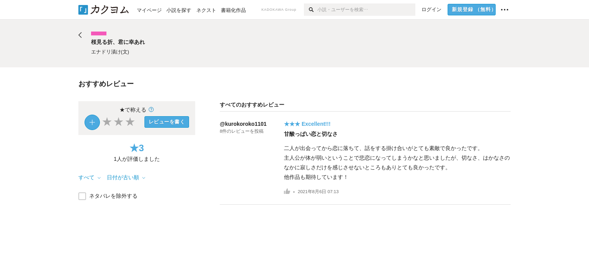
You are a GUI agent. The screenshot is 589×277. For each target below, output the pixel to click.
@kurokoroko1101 (243, 124)
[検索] (310, 9)
